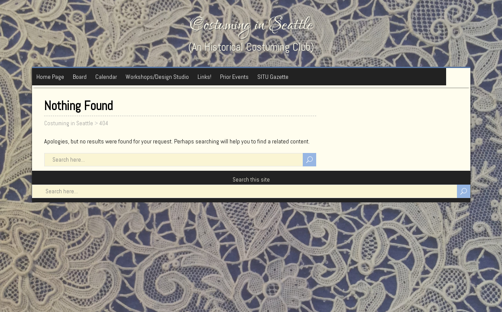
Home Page (50, 77)
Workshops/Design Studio (157, 77)
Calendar (106, 77)
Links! (204, 77)
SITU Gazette (272, 77)
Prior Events (234, 77)
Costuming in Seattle (251, 25)
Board (80, 77)
